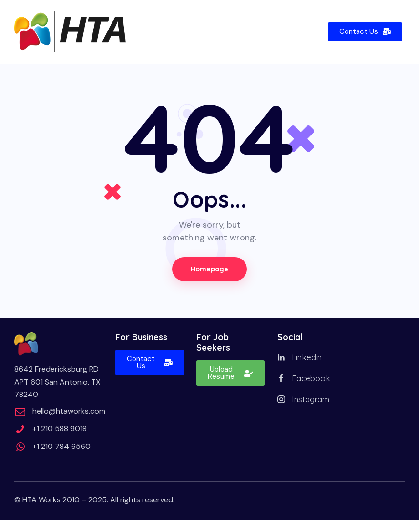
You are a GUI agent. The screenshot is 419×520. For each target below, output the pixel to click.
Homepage (209, 269)
